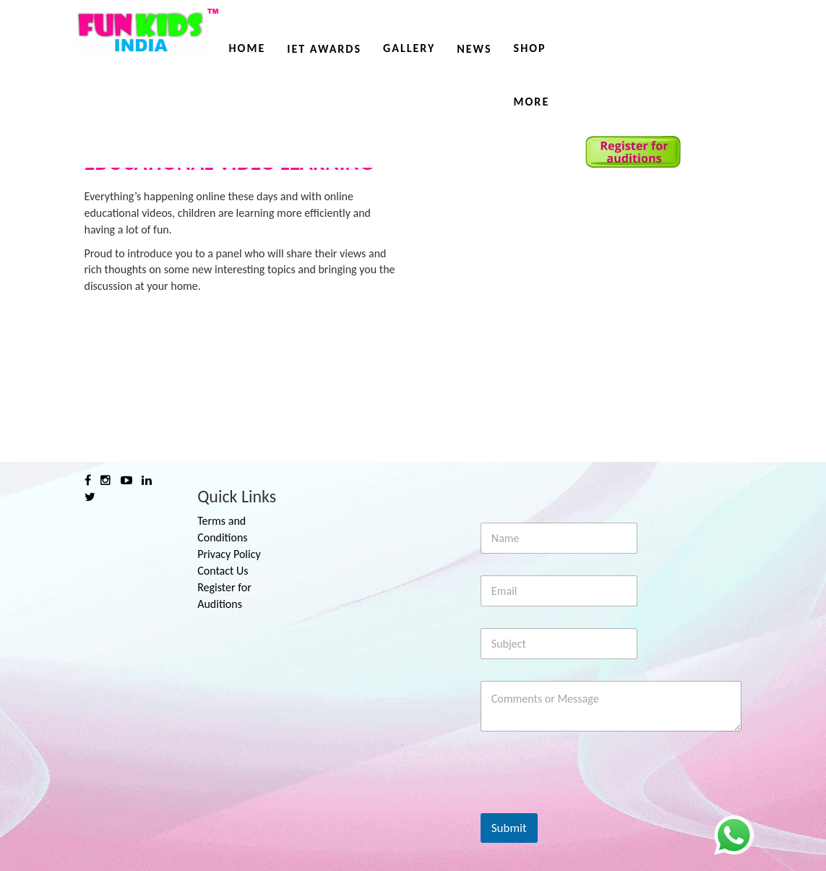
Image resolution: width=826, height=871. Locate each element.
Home (247, 48)
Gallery (409, 48)
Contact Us (222, 571)
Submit (509, 828)
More (532, 101)
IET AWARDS (324, 49)
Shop (530, 48)
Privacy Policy (229, 554)
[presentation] (590, 804)
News (474, 49)
